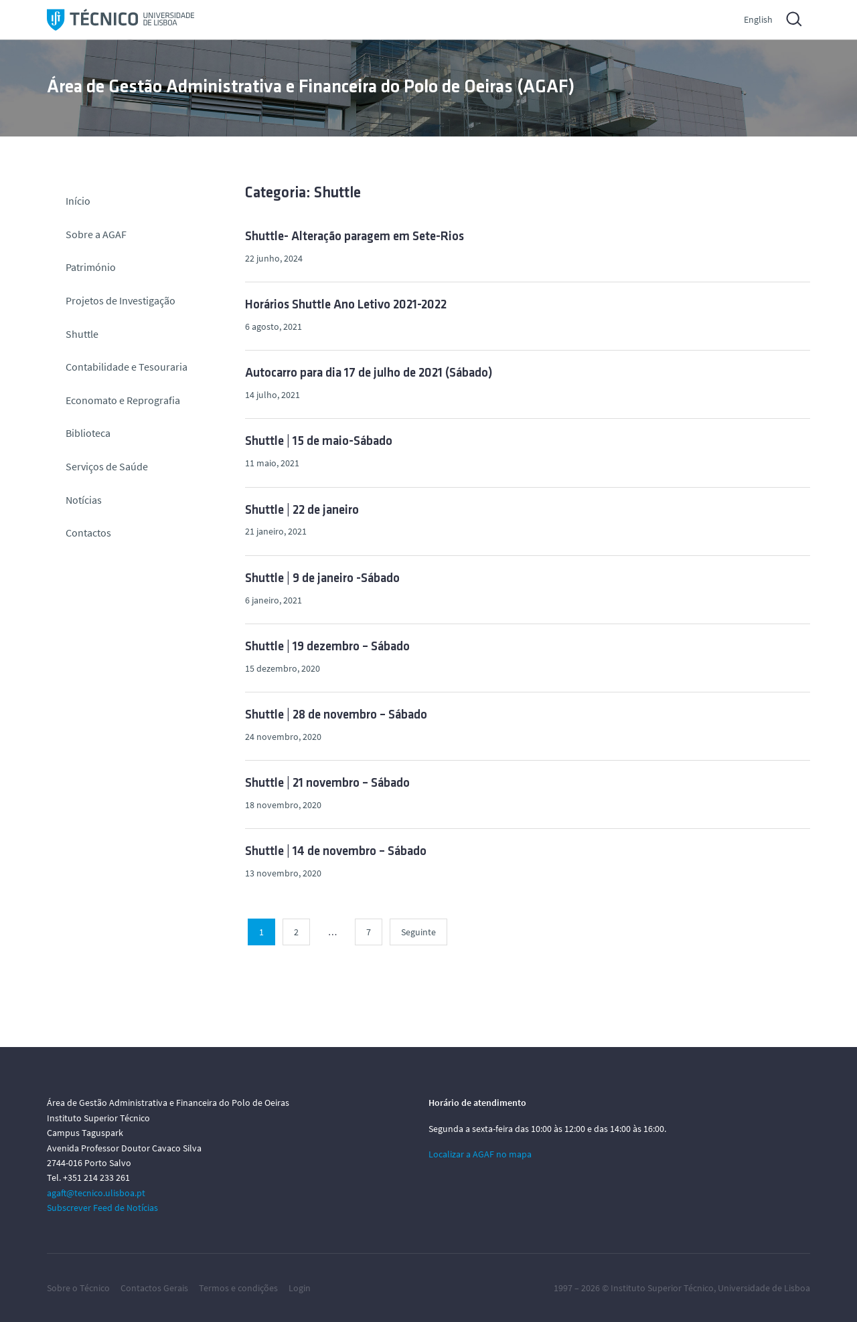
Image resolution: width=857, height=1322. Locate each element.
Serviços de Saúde (107, 466)
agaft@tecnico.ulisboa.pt (96, 1193)
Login (300, 1288)
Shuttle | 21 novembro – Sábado (327, 783)
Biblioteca (88, 433)
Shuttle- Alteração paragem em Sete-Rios (354, 237)
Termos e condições (238, 1288)
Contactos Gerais (154, 1288)
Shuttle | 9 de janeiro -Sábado (322, 579)
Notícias (84, 499)
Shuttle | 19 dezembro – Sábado (327, 647)
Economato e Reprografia (123, 400)
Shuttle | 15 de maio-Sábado (318, 442)
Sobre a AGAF (96, 234)
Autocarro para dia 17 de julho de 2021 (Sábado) (369, 373)
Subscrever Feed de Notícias (102, 1208)
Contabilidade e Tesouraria (126, 366)
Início (78, 200)
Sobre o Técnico (78, 1288)
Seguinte (418, 932)
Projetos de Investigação (120, 300)
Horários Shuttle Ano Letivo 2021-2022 (346, 305)
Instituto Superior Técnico (662, 1288)
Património (91, 267)
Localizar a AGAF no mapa (480, 1154)
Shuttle (82, 334)
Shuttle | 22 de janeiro (302, 510)
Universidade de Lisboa (764, 1288)
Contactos (88, 532)
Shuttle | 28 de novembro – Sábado (336, 715)
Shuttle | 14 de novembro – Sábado (335, 852)
